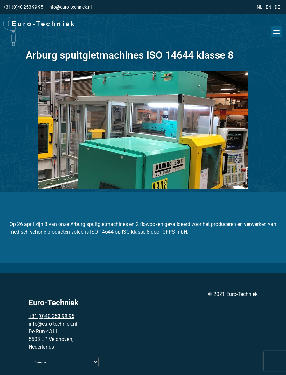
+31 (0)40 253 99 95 (51, 316)
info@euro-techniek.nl (53, 324)
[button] (276, 31)
